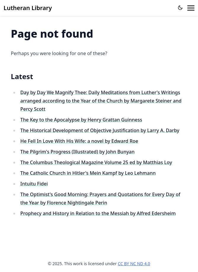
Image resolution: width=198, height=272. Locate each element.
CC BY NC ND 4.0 (134, 263)
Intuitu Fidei (34, 183)
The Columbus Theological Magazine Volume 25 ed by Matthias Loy (96, 162)
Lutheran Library (28, 8)
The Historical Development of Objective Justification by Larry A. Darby (100, 130)
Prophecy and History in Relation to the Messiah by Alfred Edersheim (98, 213)
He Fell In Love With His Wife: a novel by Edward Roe (79, 141)
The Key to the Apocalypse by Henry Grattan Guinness (81, 119)
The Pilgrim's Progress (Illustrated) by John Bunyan (77, 151)
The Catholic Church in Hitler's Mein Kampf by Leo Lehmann (88, 173)
